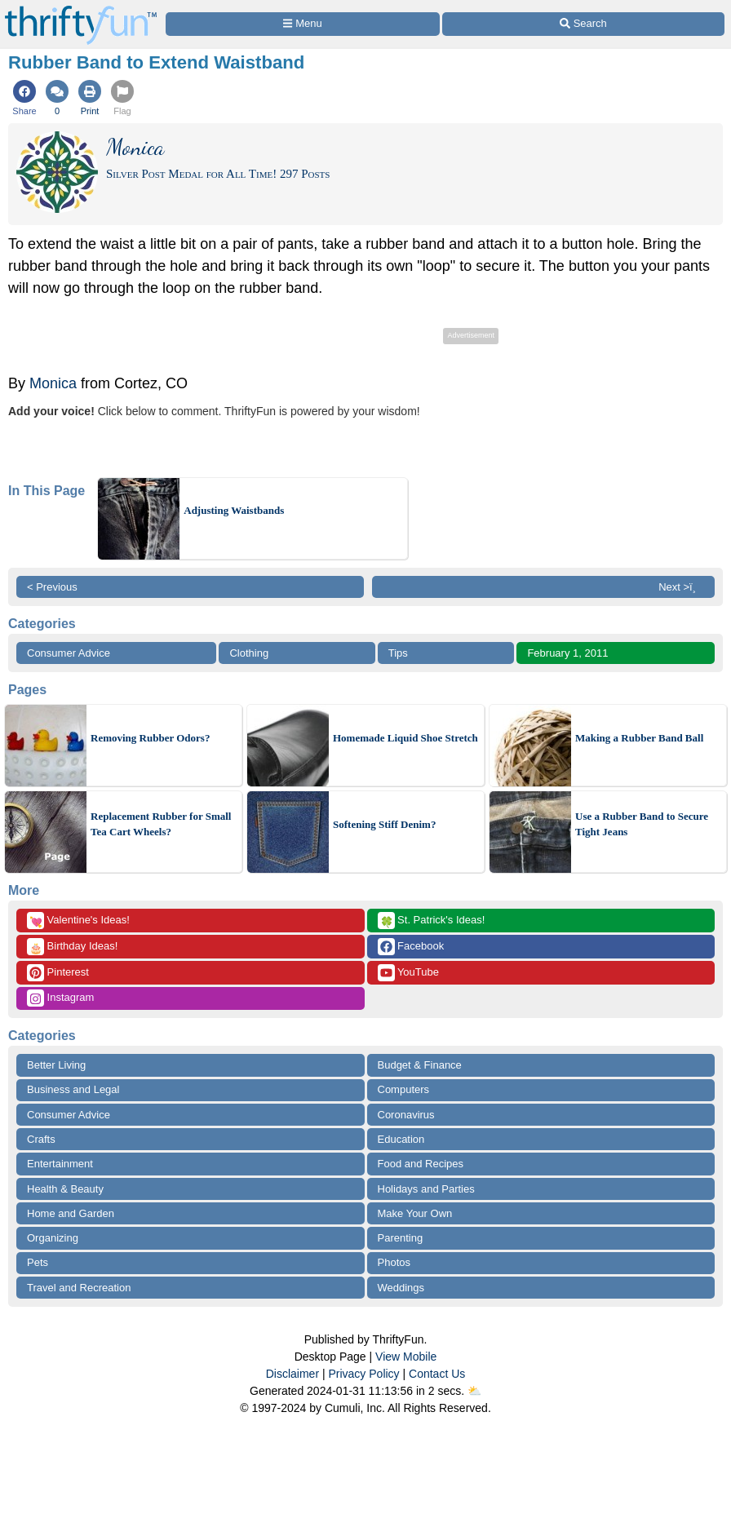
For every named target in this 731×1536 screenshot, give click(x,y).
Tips (398, 653)
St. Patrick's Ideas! (431, 920)
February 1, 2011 (567, 653)
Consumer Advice (68, 653)
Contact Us (437, 1373)
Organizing (52, 1238)
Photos (394, 1262)
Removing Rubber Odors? (150, 738)
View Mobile (405, 1356)
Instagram (60, 998)
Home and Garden (70, 1213)
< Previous (52, 587)
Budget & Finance (420, 1065)
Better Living (56, 1065)
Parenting (400, 1238)
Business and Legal (73, 1089)
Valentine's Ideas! (78, 920)
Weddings (401, 1287)
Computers (404, 1089)
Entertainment (60, 1164)
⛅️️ (474, 1390)
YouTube (408, 972)
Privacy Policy (363, 1373)
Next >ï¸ (681, 587)
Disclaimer (292, 1373)
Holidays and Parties (426, 1189)
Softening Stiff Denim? (384, 824)
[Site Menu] (303, 24)
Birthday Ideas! (72, 946)
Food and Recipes (421, 1164)
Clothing (248, 653)
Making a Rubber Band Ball (639, 738)
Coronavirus (406, 1115)
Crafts (41, 1139)
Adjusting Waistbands (234, 510)
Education (401, 1139)
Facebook (411, 946)
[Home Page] (81, 9)
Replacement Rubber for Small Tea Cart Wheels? (161, 824)
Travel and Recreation (79, 1287)
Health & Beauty (65, 1189)
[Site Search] (583, 24)
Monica (53, 383)
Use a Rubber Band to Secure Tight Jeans (641, 824)
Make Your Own (415, 1213)
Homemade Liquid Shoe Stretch (405, 738)
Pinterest (58, 972)
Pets (37, 1262)
